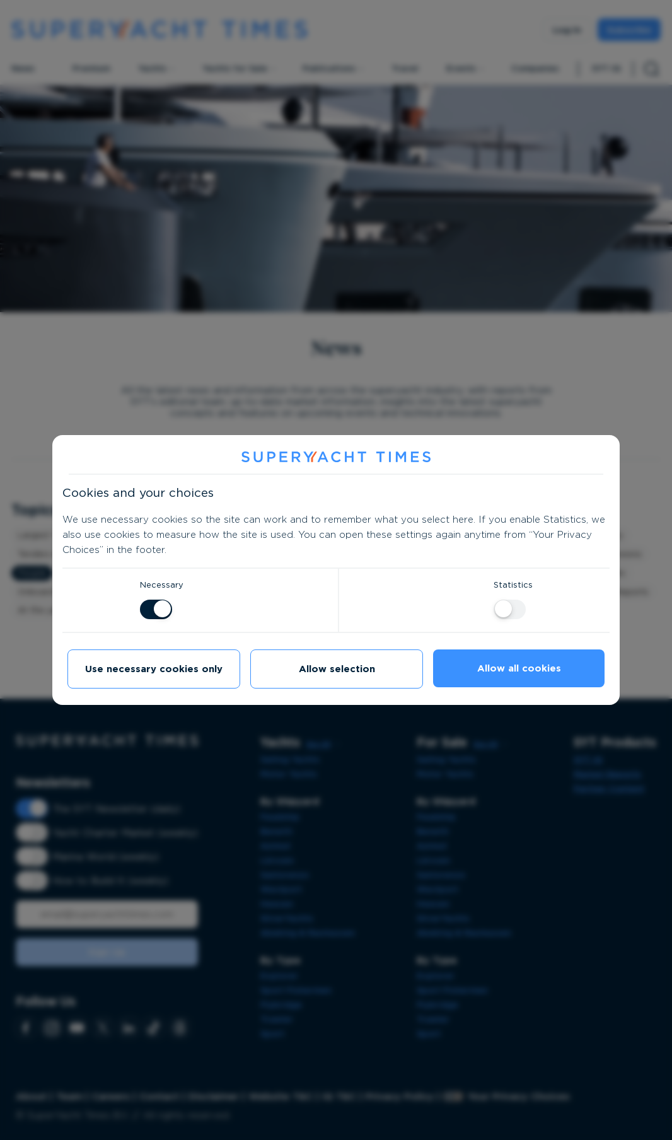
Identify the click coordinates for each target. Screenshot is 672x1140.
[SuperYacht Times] (336, 457)
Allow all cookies (519, 668)
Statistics (513, 585)
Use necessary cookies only (154, 669)
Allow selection (337, 669)
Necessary (161, 585)
